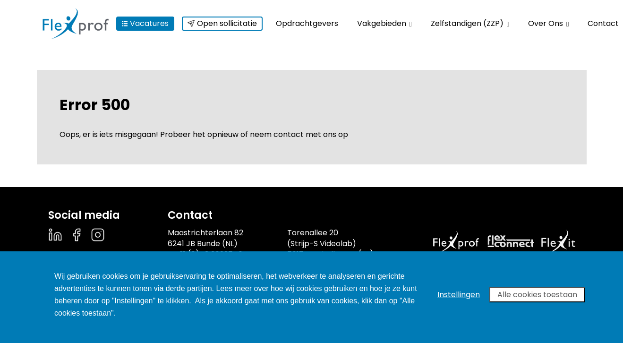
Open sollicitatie (222, 23)
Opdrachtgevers (307, 23)
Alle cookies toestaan (537, 294)
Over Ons (548, 23)
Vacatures (145, 23)
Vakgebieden (384, 23)
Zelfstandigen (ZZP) (470, 23)
